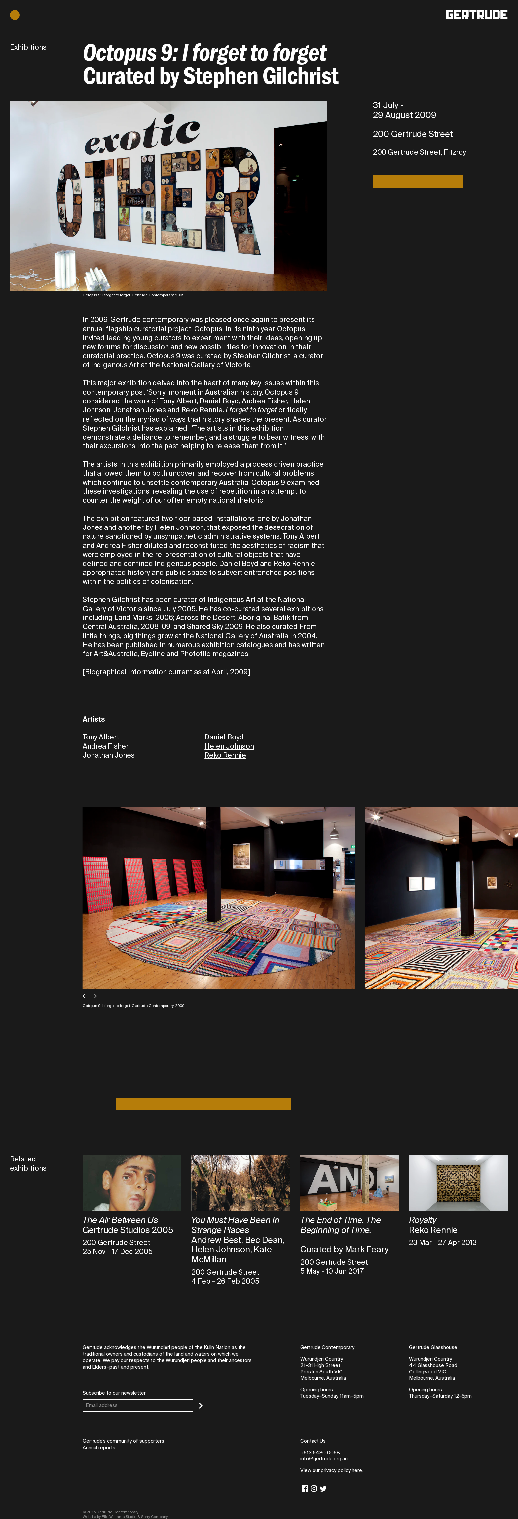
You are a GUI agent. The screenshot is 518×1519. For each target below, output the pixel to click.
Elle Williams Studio (119, 1516)
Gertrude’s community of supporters (124, 1441)
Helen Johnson (229, 746)
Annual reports (99, 1447)
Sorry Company (154, 1516)
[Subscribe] (201, 1405)
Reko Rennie (225, 755)
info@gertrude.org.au (324, 1459)
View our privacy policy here (331, 1470)
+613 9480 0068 (320, 1452)
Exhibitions (28, 47)
